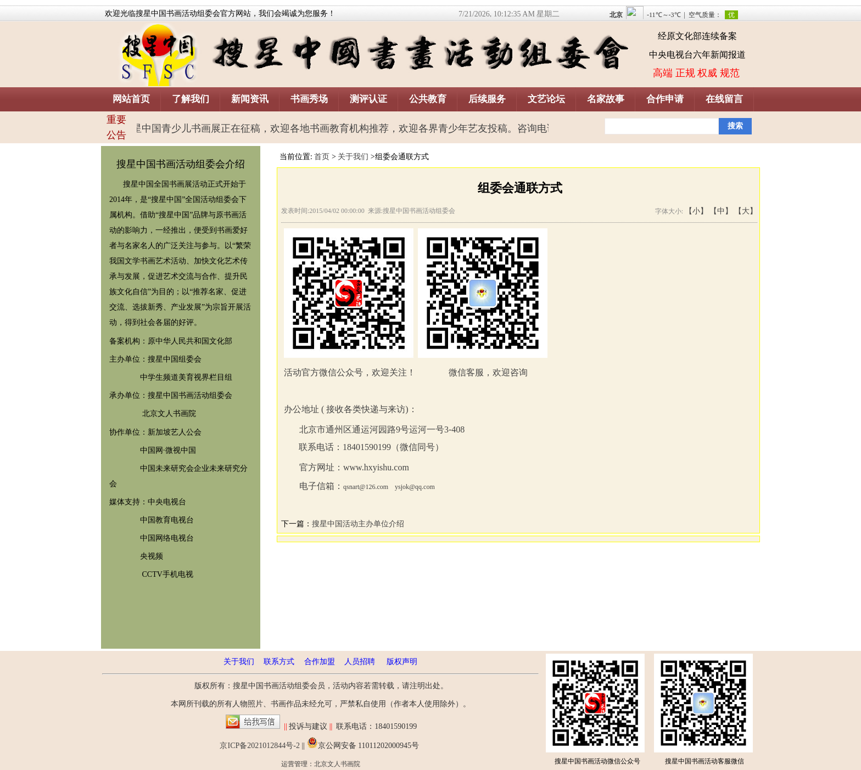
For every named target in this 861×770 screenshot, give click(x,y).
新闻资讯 (250, 99)
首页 (321, 157)
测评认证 (368, 99)
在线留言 (724, 99)
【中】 (721, 211)
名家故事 (605, 99)
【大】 (745, 211)
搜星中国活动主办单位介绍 (358, 524)
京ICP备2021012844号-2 (259, 745)
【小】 (696, 211)
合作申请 (665, 99)
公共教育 (427, 99)
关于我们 (353, 157)
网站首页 (131, 99)
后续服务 (487, 99)
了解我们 (190, 99)
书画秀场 (309, 99)
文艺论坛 (546, 99)
